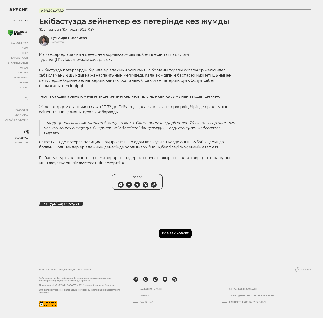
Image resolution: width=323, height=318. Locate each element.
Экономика (20, 77)
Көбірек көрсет (175, 233)
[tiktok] (155, 279)
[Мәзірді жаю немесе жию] (26, 98)
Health (23, 82)
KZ (26, 20)
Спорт (24, 87)
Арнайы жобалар (16, 119)
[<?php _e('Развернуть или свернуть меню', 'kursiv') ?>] (26, 132)
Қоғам (24, 67)
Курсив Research (17, 62)
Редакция (21, 110)
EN (20, 20)
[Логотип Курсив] (18, 9)
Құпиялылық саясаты (243, 289)
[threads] (174, 279)
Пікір (25, 53)
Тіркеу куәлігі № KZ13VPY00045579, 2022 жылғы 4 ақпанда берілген (77, 285)
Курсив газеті (19, 58)
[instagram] (145, 279)
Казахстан (21, 138)
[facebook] (135, 279)
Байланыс (146, 302)
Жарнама (21, 114)
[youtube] (165, 279)
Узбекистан (20, 142)
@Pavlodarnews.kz (71, 59)
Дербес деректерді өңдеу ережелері (251, 295)
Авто (25, 48)
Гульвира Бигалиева (69, 38)
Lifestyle (22, 72)
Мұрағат (145, 295)
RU (14, 20)
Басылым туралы (151, 289)
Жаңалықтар (19, 43)
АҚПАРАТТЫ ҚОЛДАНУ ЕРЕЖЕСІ (247, 302)
